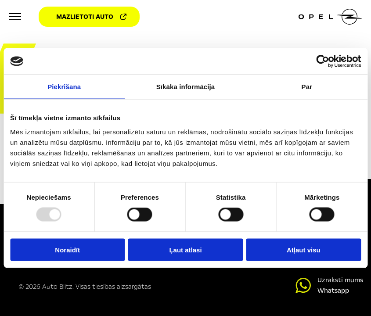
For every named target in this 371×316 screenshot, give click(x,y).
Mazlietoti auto (91, 16)
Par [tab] (307, 86)
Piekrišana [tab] (64, 86)
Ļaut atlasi (185, 249)
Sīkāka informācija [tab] (185, 86)
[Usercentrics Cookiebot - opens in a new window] (322, 61)
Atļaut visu (304, 249)
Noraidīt (67, 249)
